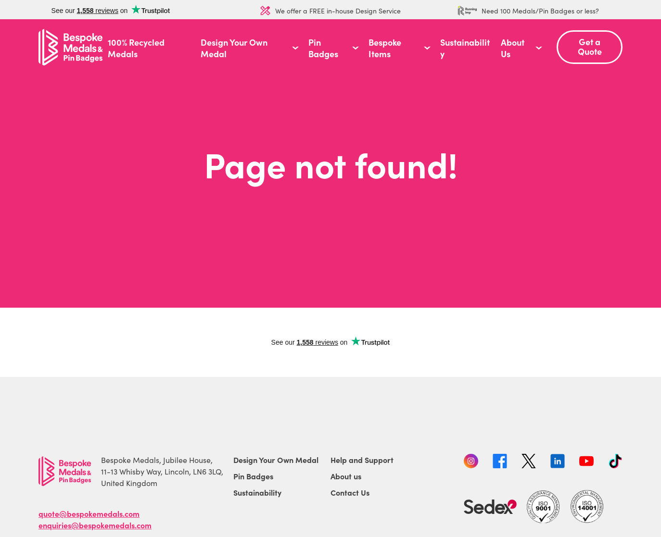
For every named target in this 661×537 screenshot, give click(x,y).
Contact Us (349, 492)
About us (345, 476)
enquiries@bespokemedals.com (95, 525)
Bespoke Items (385, 48)
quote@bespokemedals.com (89, 513)
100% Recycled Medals (136, 48)
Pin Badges (323, 48)
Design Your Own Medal (234, 48)
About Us (512, 48)
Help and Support (362, 459)
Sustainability (465, 48)
